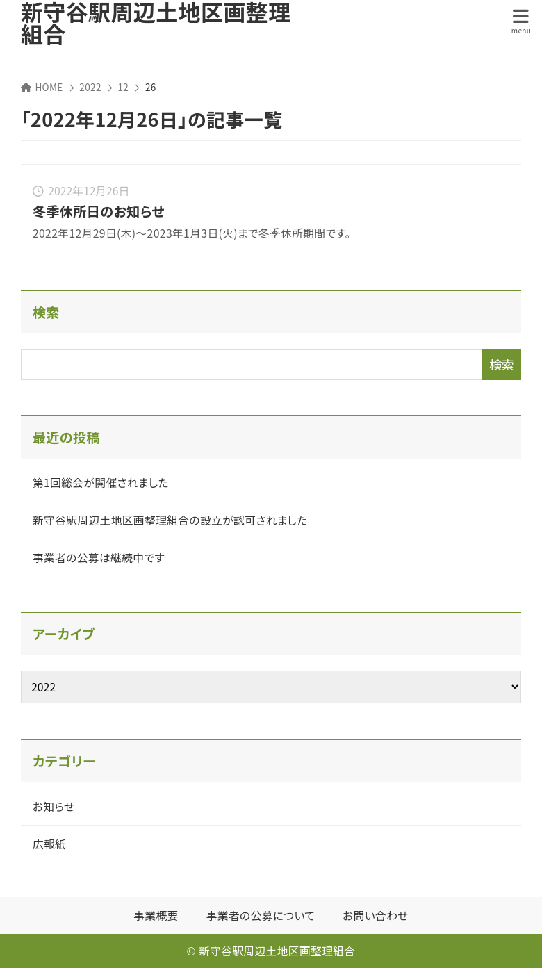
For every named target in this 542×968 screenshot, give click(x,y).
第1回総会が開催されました (101, 483)
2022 (90, 87)
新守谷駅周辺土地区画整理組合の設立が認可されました (170, 520)
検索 (46, 312)
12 (123, 87)
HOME (42, 87)
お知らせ (54, 806)
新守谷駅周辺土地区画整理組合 (155, 22)
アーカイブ (64, 633)
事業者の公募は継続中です (99, 558)
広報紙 (49, 844)
